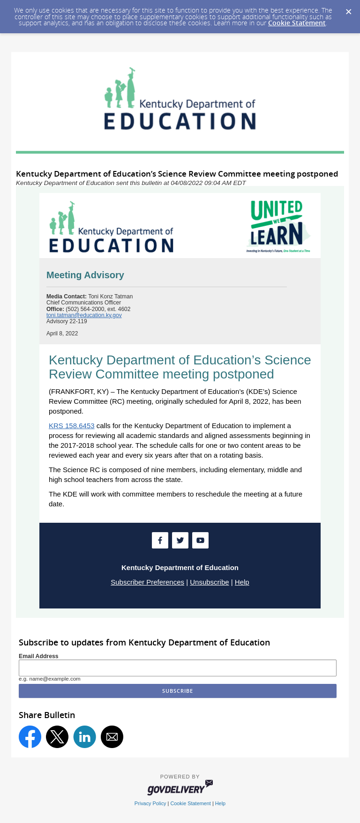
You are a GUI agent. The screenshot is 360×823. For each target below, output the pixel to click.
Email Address (39, 656)
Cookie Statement (297, 22)
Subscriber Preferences (147, 582)
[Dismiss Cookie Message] (348, 9)
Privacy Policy (150, 803)
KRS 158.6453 (72, 426)
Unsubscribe (209, 582)
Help (242, 582)
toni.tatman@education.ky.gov (84, 315)
